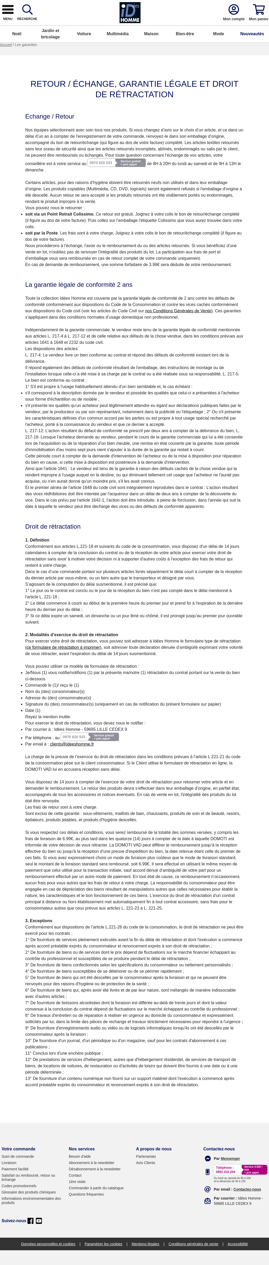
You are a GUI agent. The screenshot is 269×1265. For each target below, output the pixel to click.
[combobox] (130, 24)
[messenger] (230, 1173)
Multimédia (118, 48)
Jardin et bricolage (50, 48)
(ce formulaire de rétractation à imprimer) (63, 662)
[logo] (34, 24)
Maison (151, 48)
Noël (17, 48)
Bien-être (185, 48)
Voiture (84, 48)
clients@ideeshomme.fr (72, 759)
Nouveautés (252, 48)
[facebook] (30, 1235)
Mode (218, 48)
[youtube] (39, 1235)
